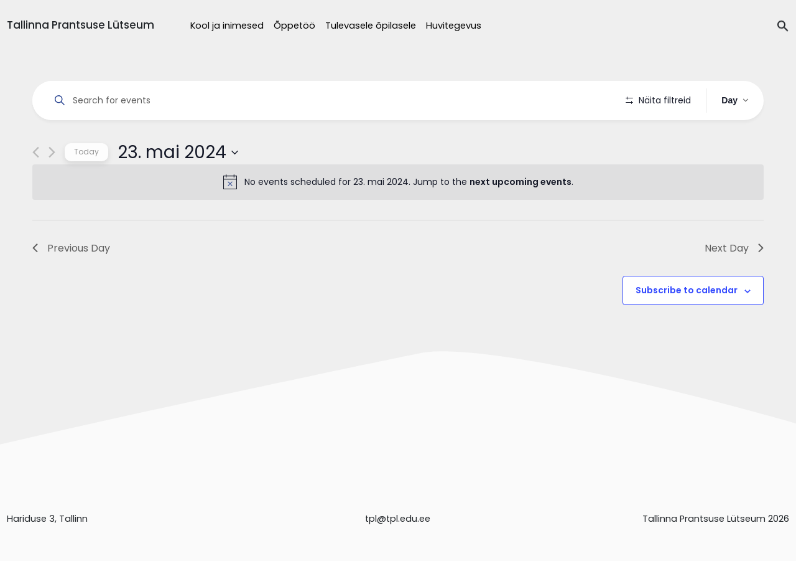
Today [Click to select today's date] (86, 187)
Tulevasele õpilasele (370, 25)
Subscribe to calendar (687, 325)
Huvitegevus (453, 25)
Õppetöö (294, 25)
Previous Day (71, 283)
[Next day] (52, 188)
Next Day (734, 283)
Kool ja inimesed (227, 25)
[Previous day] (35, 188)
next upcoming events (521, 217)
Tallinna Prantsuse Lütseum (80, 24)
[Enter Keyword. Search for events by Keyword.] (331, 100)
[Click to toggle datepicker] (178, 187)
